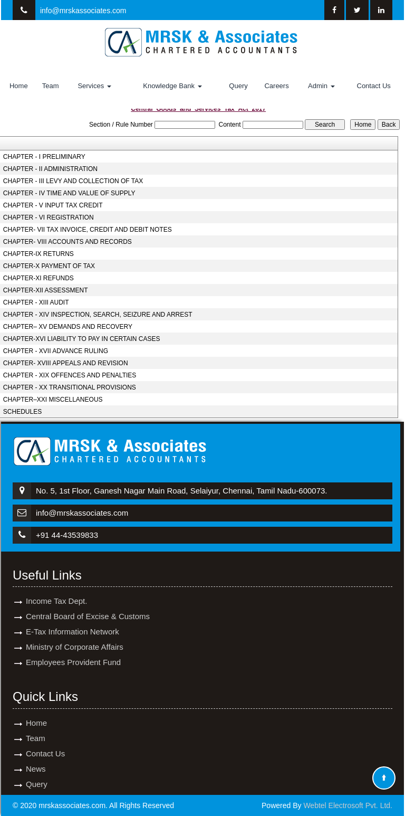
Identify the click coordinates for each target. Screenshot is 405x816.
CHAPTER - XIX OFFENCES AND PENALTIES (70, 375)
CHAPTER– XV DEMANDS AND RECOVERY (67, 326)
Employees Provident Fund (73, 652)
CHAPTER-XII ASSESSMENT (45, 290)
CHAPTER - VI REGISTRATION (48, 217)
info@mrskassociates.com (83, 10)
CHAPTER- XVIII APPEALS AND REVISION (65, 363)
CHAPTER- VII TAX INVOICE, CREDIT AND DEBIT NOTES (87, 229)
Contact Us (374, 86)
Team (50, 86)
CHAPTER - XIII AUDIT (36, 302)
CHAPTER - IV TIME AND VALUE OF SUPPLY (69, 193)
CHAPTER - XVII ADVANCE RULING (55, 351)
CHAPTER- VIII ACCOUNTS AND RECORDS (67, 241)
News (36, 759)
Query (238, 86)
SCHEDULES (22, 411)
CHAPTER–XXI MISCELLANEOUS (53, 399)
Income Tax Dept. (56, 591)
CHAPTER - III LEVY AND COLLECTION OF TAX (73, 181)
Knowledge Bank (172, 86)
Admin (321, 86)
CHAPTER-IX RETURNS (38, 254)
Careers (276, 86)
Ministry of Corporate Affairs (74, 637)
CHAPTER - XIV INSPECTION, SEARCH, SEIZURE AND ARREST (97, 314)
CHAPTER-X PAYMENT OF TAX (49, 266)
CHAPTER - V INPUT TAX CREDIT (53, 205)
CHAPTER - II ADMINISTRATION (50, 169)
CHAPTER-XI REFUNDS (38, 278)
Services (94, 86)
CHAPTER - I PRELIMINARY (44, 156)
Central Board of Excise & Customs (88, 606)
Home (18, 86)
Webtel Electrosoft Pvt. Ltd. (347, 805)
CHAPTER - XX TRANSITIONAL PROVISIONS (69, 387)
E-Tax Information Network (72, 622)
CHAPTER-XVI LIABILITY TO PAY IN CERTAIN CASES (81, 339)
